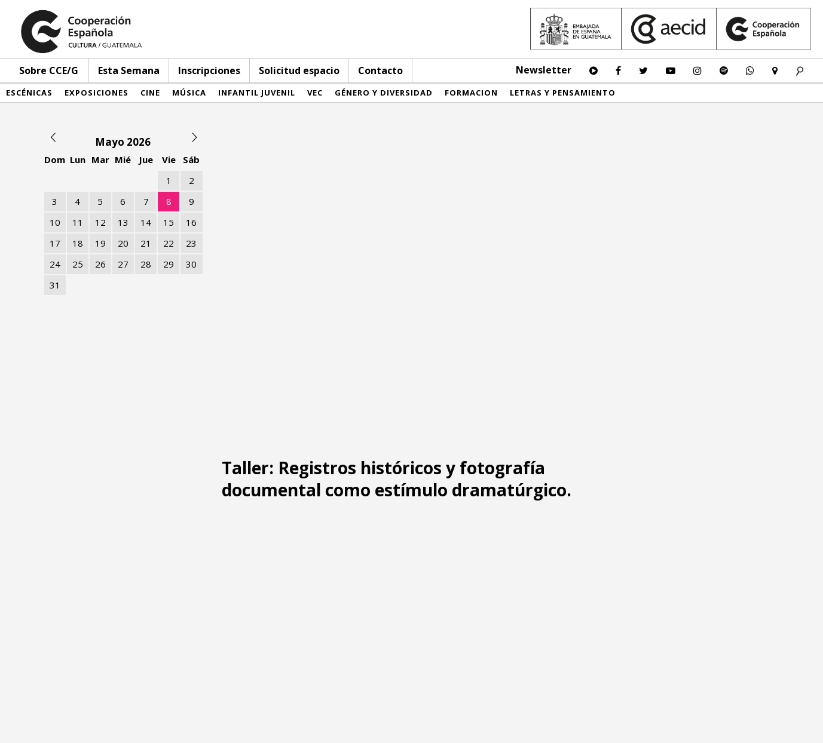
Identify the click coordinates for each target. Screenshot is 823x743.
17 (55, 243)
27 (123, 264)
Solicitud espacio (299, 70)
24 (55, 264)
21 (145, 243)
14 (145, 222)
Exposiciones (97, 92)
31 (55, 285)
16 (191, 222)
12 (100, 222)
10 (55, 222)
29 (168, 264)
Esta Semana (129, 70)
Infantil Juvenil (256, 92)
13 (123, 222)
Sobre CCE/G (48, 70)
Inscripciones (209, 70)
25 (77, 264)
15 (168, 222)
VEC (315, 92)
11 (77, 222)
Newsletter (543, 69)
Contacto (380, 70)
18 (77, 243)
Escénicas (29, 92)
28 (145, 264)
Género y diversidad (384, 92)
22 (168, 243)
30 (191, 264)
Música (189, 92)
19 (100, 243)
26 (100, 264)
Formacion (471, 92)
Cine (150, 92)
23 (191, 243)
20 (123, 243)
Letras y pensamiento (563, 92)
